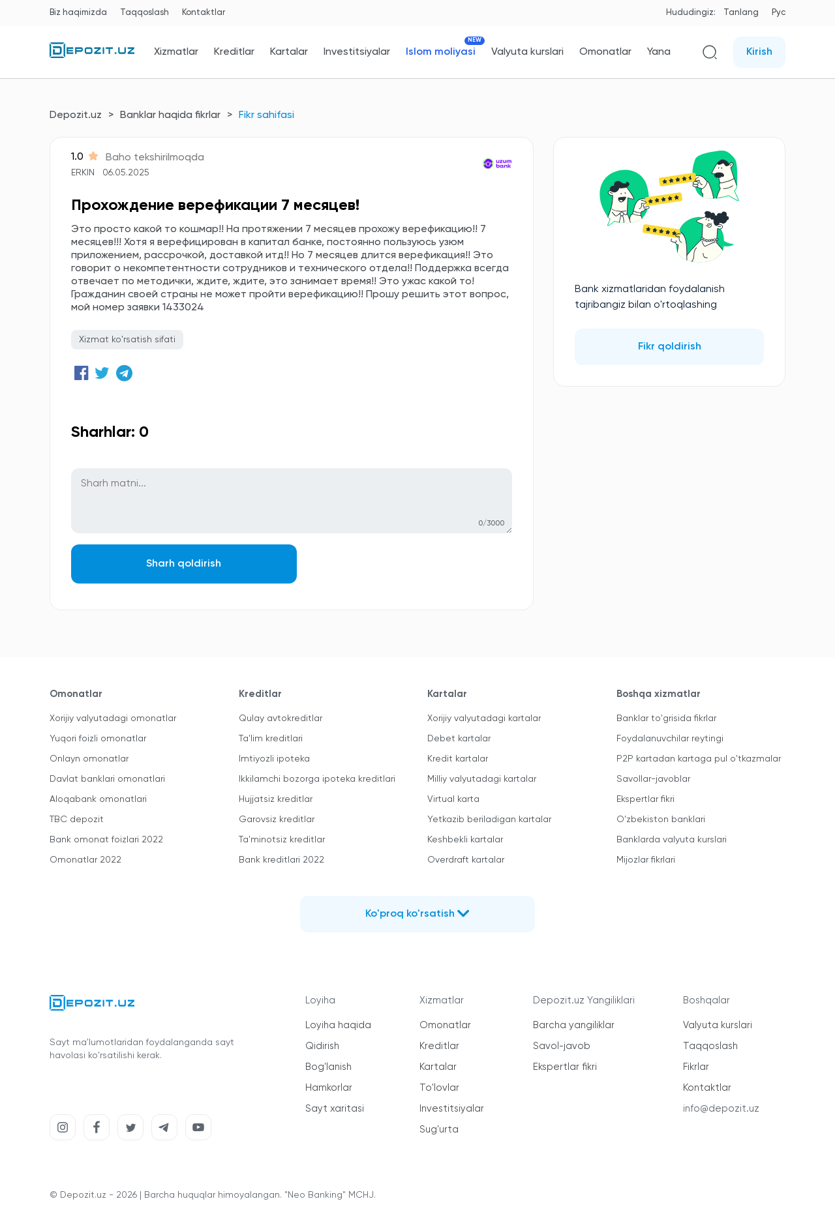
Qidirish (322, 1046)
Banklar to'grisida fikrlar (666, 718)
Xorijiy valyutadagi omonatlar (113, 718)
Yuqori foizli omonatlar (98, 738)
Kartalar (289, 52)
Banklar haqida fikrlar (170, 115)
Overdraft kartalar (465, 860)
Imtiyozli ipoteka (274, 758)
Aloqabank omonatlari (98, 799)
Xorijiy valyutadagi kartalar (484, 718)
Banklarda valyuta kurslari (671, 839)
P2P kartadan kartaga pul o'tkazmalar (698, 758)
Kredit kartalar (457, 758)
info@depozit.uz (721, 1109)
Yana (659, 52)
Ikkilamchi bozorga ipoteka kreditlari (317, 779)
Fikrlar (696, 1067)
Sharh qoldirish (181, 564)
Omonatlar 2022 (85, 860)
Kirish (759, 52)
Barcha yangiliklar (574, 1025)
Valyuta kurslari (527, 52)
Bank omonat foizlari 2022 (106, 839)
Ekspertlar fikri (645, 799)
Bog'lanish (328, 1067)
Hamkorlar (328, 1088)
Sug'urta (439, 1129)
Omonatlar (605, 52)
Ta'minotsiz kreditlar (282, 839)
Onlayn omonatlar (89, 758)
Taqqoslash (144, 12)
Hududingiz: (691, 12)
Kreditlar (234, 52)
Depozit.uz (76, 115)
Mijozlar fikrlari (645, 860)
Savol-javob (561, 1046)
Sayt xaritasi (334, 1109)
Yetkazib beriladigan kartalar (489, 819)
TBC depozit (77, 819)
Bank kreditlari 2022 (281, 860)
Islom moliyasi (441, 51)
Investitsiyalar (357, 52)
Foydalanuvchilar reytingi (669, 738)
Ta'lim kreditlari (271, 738)
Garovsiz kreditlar (276, 819)
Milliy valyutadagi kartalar (481, 779)
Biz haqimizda (78, 12)
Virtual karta (453, 799)
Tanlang (741, 12)
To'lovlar (439, 1088)
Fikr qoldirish (669, 347)
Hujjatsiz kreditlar (275, 799)
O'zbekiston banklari (660, 819)
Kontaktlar (203, 12)
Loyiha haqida (338, 1025)
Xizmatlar (176, 52)
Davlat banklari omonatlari (107, 779)
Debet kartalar (459, 738)
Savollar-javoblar (653, 779)
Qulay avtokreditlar (280, 718)
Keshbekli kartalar (465, 839)
